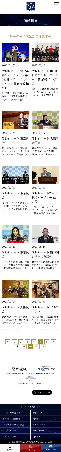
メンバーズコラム (40, 424)
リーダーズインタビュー (12, 430)
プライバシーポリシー (11, 436)
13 (37, 346)
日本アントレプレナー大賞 (13, 424)
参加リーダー (38, 412)
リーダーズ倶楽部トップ (30, 406)
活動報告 (36, 418)
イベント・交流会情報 (11, 418)
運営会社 (36, 436)
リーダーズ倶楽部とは (11, 412)
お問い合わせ (38, 430)
